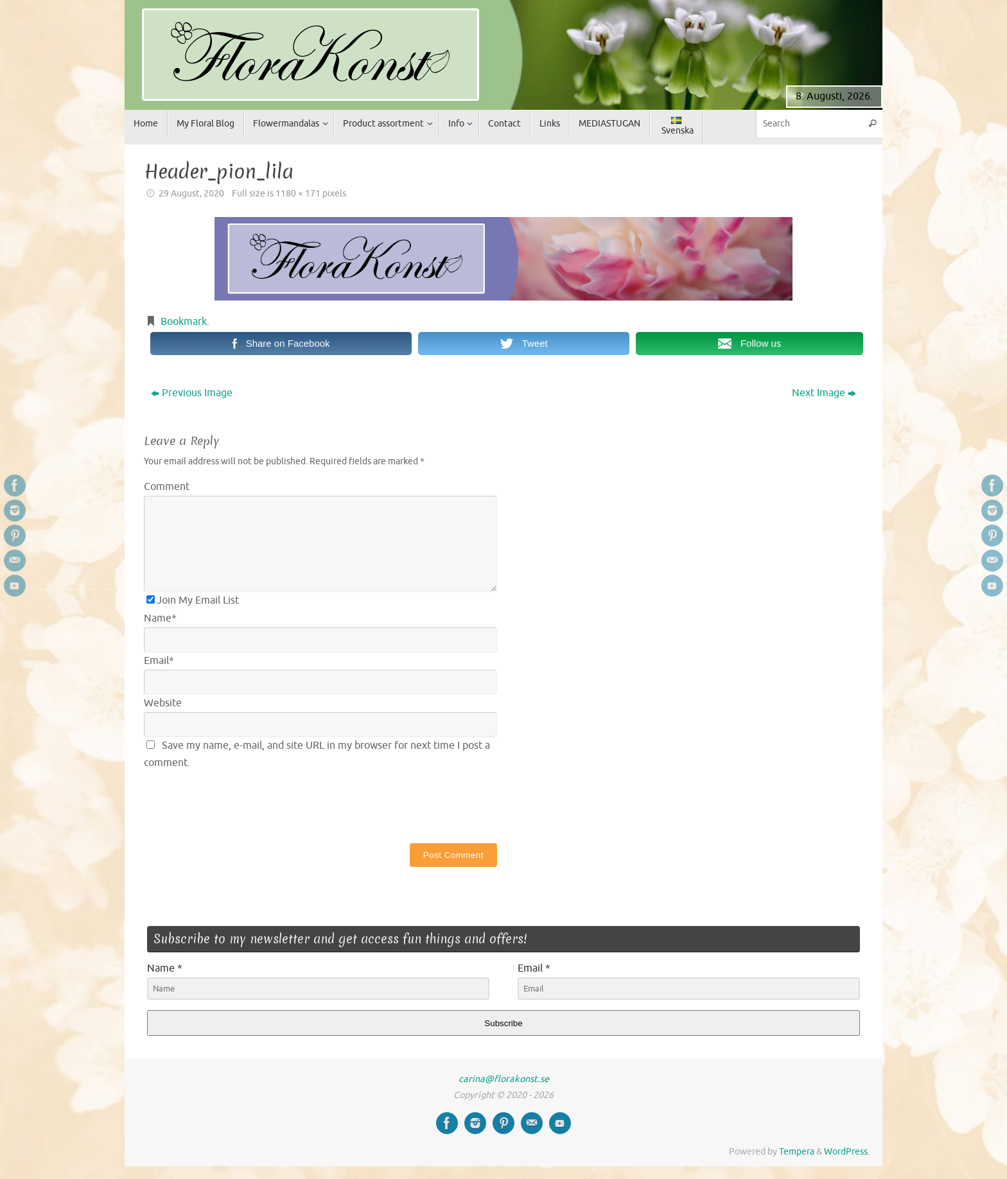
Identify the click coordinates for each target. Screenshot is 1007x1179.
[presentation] (241, 804)
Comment (166, 486)
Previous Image (191, 393)
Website (163, 703)
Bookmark (184, 321)
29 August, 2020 (191, 193)
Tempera (796, 1151)
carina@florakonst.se (504, 1079)
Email (159, 660)
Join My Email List (192, 600)
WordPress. (847, 1151)
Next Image (824, 393)
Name (160, 618)
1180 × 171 (298, 193)
